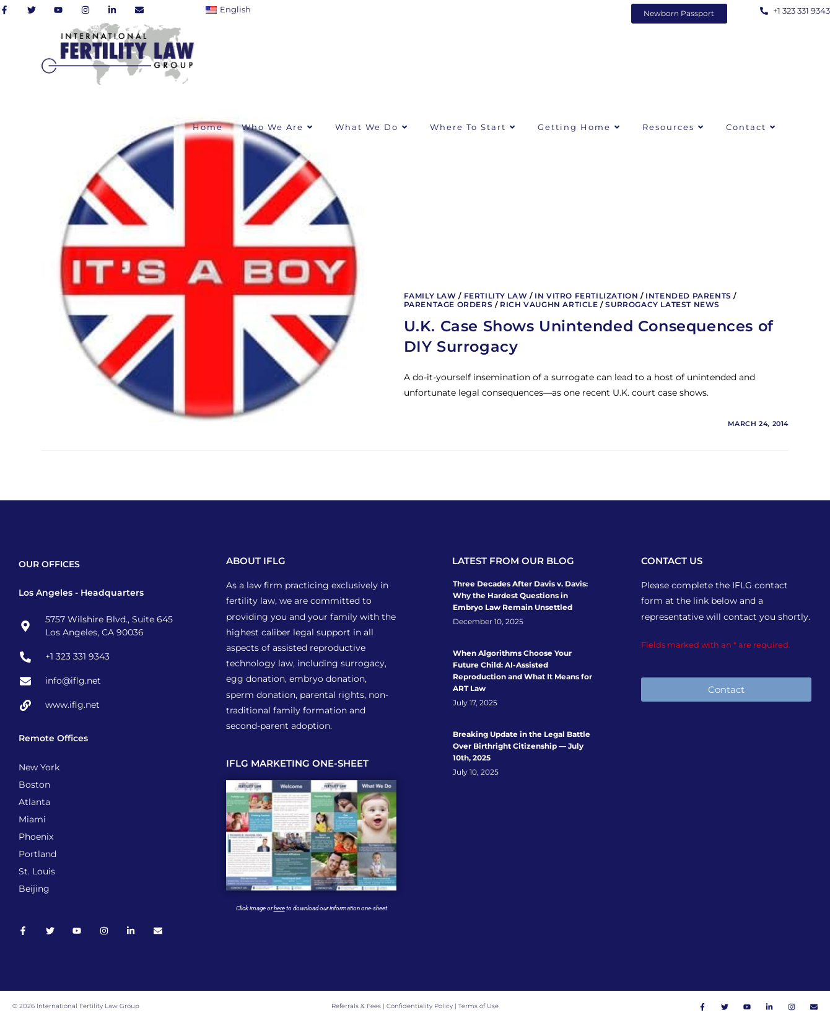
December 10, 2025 (488, 621)
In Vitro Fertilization (586, 295)
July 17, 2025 (475, 703)
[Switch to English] (231, 9)
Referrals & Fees (356, 1006)
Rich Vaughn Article (549, 304)
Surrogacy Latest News (662, 304)
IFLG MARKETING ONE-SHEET (297, 763)
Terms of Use (478, 1006)
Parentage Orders (448, 304)
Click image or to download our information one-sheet (311, 908)
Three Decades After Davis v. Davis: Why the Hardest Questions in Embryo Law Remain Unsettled (520, 595)
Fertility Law (496, 295)
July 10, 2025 (476, 772)
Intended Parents (688, 295)
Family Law (430, 295)
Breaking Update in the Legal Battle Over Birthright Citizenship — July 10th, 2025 (521, 745)
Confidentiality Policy (421, 1006)
